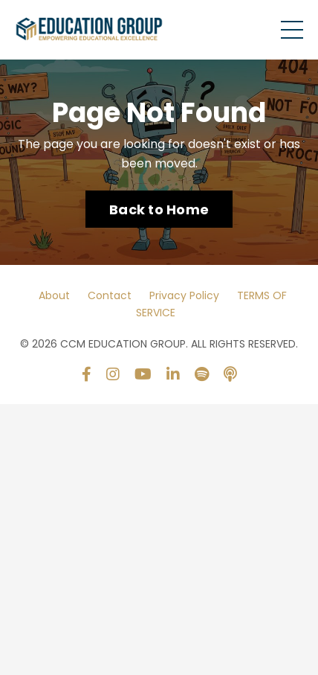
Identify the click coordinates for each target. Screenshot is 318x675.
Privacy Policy (184, 295)
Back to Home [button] (159, 209)
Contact (110, 295)
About (54, 295)
